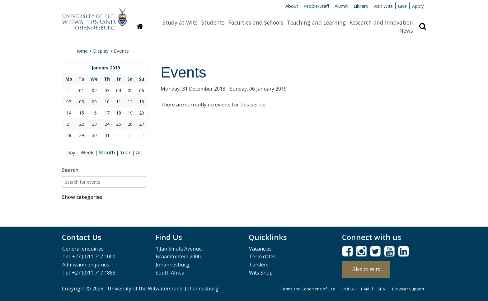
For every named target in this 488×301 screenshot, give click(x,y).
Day (71, 152)
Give (402, 6)
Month (107, 152)
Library (361, 6)
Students (213, 22)
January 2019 (106, 68)
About (291, 6)
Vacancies (260, 248)
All (139, 152)
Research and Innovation (381, 22)
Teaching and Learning (316, 22)
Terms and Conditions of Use (308, 289)
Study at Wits (180, 22)
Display (101, 51)
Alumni (341, 6)
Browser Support (408, 289)
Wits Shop (261, 272)
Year (126, 152)
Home (81, 51)
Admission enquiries (85, 264)
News (406, 30)
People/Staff (316, 6)
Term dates (262, 256)
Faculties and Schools (255, 22)
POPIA (348, 289)
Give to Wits (366, 269)
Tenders (259, 264)
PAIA (365, 289)
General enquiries (83, 248)
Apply (418, 6)
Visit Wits (383, 6)
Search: (71, 170)
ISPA (381, 289)
